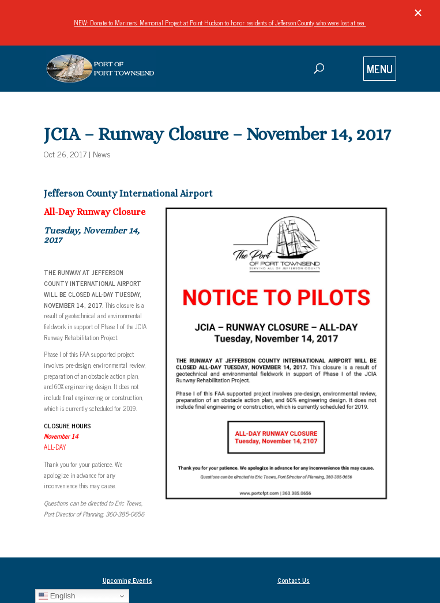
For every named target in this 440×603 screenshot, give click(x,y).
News (102, 153)
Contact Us (293, 580)
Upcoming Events (127, 580)
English (57, 596)
